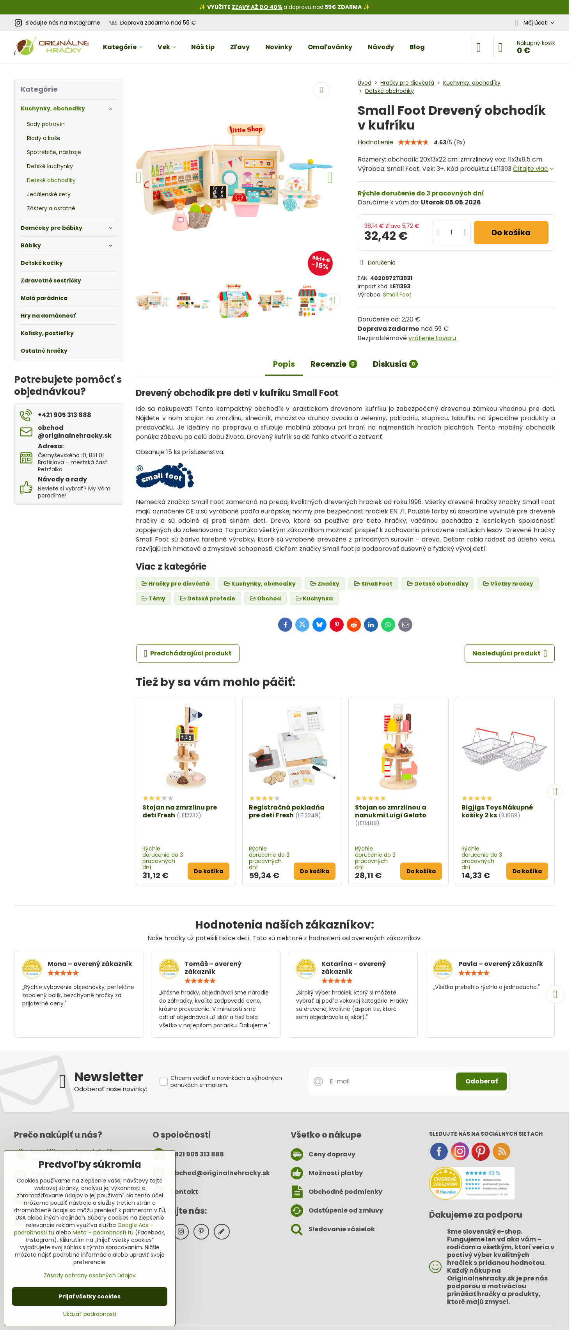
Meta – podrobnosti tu (103, 1232)
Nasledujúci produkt (509, 653)
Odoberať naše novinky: (110, 1089)
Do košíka (511, 232)
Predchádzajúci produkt (188, 653)
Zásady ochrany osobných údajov (90, 1275)
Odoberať (481, 1081)
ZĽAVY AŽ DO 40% (257, 7)
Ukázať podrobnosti (89, 1314)
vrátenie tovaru (432, 338)
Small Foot (397, 294)
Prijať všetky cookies (90, 1296)
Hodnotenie (375, 142)
